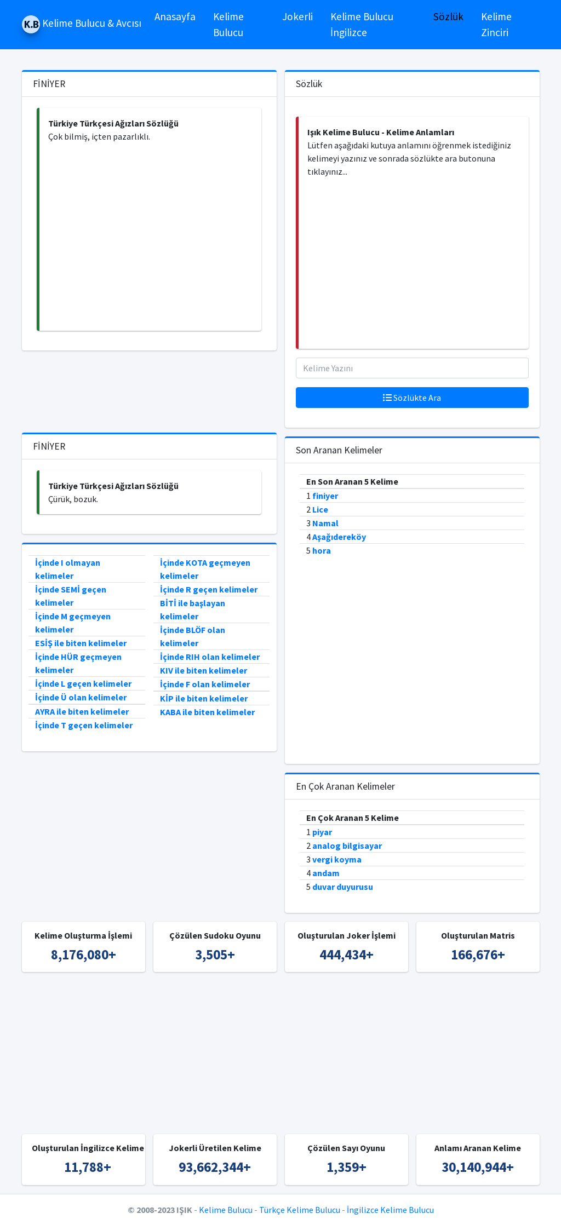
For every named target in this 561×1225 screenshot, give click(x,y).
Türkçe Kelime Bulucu (299, 1209)
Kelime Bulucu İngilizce (361, 24)
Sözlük (448, 16)
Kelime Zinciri (496, 24)
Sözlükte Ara (412, 397)
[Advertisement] (150, 237)
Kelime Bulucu (228, 24)
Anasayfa (175, 16)
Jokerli (297, 16)
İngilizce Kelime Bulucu (390, 1209)
